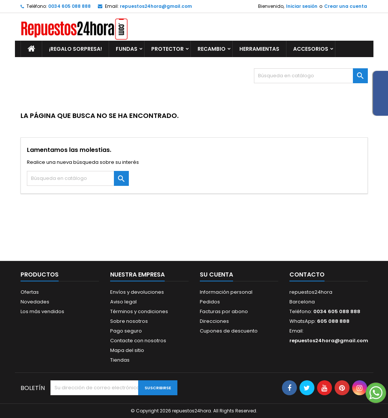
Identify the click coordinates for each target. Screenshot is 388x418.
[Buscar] (311, 75)
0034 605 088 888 (69, 6)
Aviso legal (123, 301)
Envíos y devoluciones (137, 292)
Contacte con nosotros (138, 340)
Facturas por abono (224, 311)
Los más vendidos (42, 311)
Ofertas (30, 292)
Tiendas (120, 360)
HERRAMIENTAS (259, 49)
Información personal (226, 292)
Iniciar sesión (301, 6)
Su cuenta (216, 274)
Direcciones (214, 321)
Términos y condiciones (139, 311)
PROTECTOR (167, 49)
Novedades (35, 301)
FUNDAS (126, 49)
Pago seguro (126, 330)
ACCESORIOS (310, 49)
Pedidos (210, 301)
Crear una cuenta (345, 6)
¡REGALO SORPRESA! (75, 49)
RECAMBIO (212, 49)
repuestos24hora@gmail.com (156, 6)
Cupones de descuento (229, 330)
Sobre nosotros (129, 321)
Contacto (307, 274)
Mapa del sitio (127, 350)
